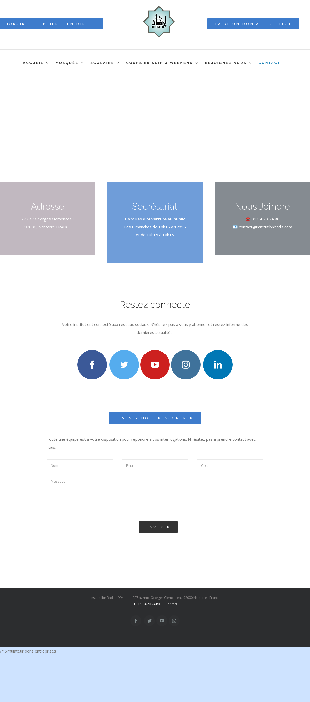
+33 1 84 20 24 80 (147, 604)
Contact (171, 604)
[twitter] (124, 364)
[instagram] (186, 364)
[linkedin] (218, 364)
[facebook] (92, 364)
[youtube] (155, 364)
